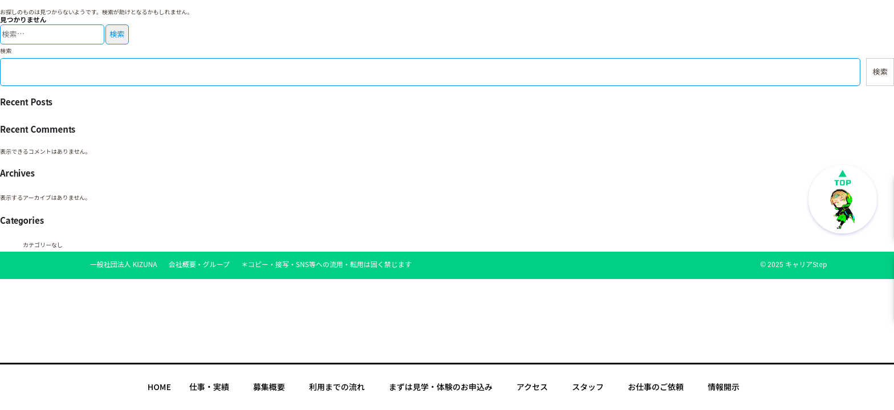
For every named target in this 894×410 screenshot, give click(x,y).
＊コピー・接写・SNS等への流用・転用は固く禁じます (326, 265)
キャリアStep (806, 265)
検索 (5, 51)
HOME (159, 387)
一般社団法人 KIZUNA (123, 265)
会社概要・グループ (199, 265)
